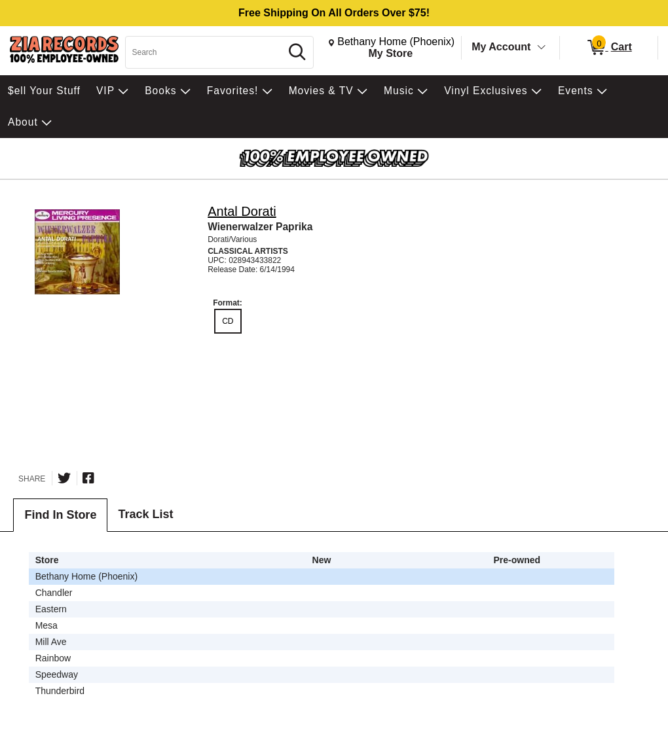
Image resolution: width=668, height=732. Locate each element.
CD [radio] (227, 321)
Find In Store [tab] (60, 514)
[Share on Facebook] (88, 478)
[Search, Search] (205, 52)
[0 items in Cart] (608, 48)
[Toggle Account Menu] (541, 48)
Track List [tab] (145, 514)
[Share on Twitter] (64, 478)
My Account (501, 46)
